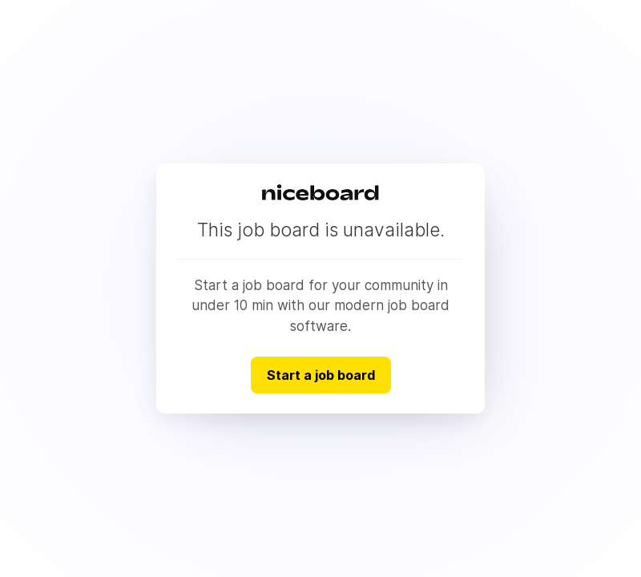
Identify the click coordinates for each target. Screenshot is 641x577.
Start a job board (321, 375)
